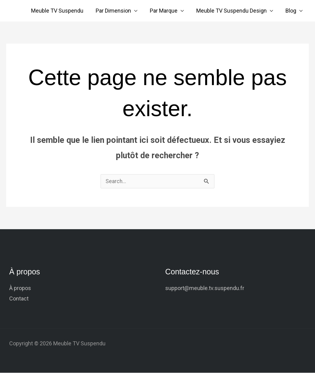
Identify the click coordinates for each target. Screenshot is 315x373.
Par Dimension (117, 10)
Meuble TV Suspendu (63, 10)
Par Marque (167, 10)
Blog (291, 10)
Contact (19, 299)
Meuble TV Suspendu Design (233, 10)
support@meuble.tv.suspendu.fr (204, 288)
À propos (20, 288)
